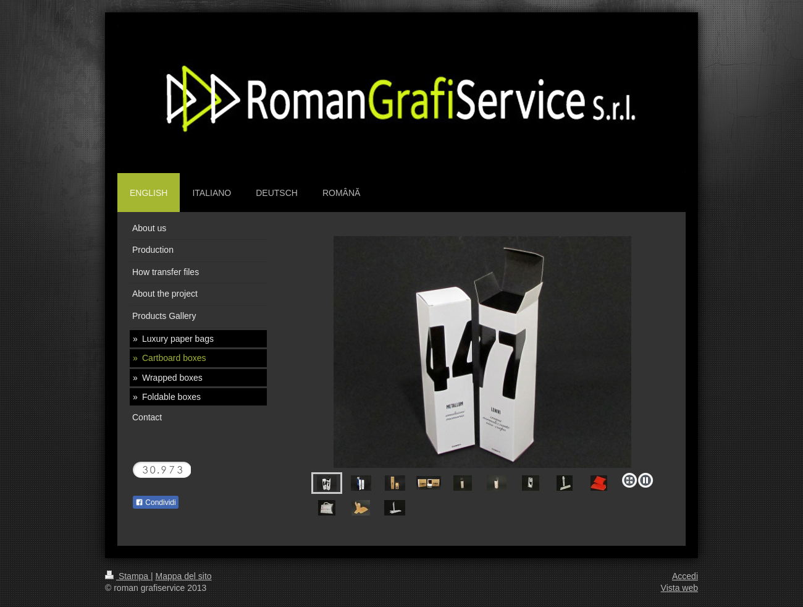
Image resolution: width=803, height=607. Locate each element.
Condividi (155, 502)
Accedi (685, 576)
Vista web (679, 588)
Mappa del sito (184, 576)
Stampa (128, 576)
